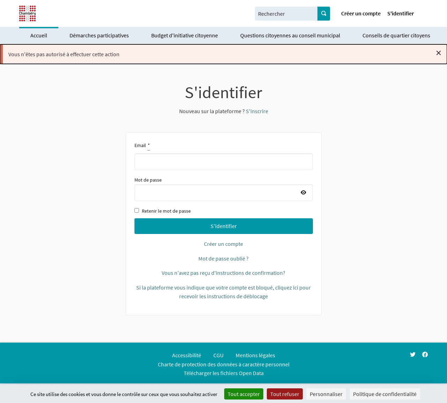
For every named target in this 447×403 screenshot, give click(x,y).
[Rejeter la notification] (438, 52)
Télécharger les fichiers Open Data (224, 372)
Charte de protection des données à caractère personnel (224, 364)
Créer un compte (361, 13)
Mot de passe (223, 189)
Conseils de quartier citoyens (396, 35)
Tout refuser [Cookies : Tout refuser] (284, 393)
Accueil (38, 35)
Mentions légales (255, 355)
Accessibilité (186, 355)
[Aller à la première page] (27, 13)
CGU (218, 355)
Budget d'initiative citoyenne (184, 35)
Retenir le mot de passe (162, 211)
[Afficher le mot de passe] (303, 193)
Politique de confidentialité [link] (385, 393)
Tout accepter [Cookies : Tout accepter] (244, 393)
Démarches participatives (99, 35)
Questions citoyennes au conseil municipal (290, 35)
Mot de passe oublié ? (223, 258)
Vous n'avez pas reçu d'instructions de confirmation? (223, 272)
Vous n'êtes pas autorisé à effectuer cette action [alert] (224, 53)
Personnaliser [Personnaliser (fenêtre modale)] (326, 393)
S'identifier (400, 13)
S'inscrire (257, 111)
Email (223, 155)
